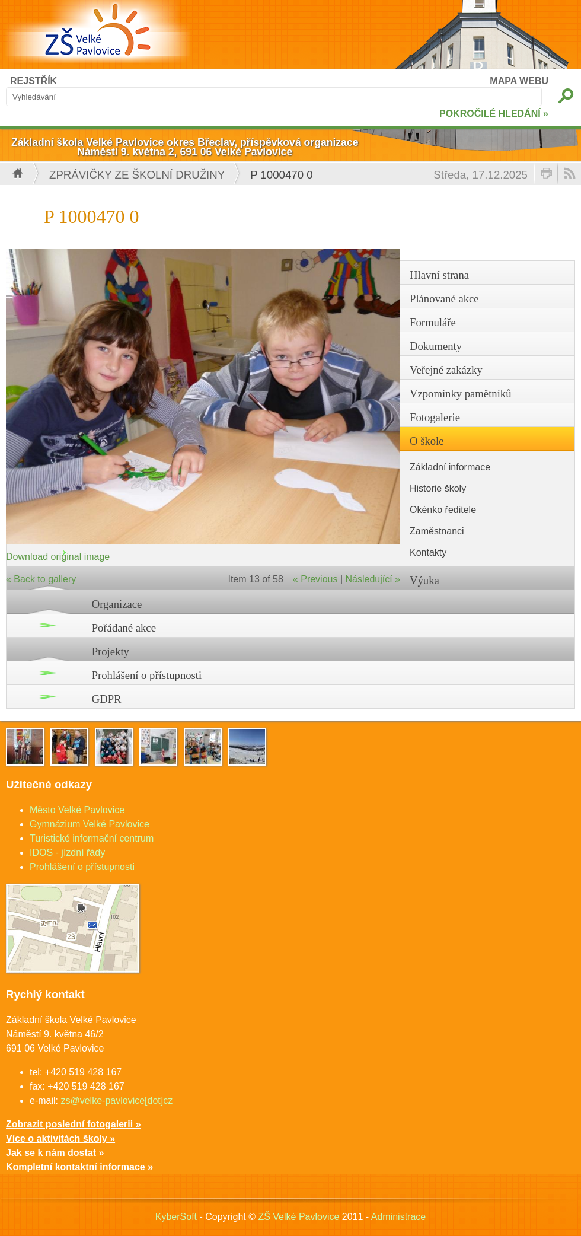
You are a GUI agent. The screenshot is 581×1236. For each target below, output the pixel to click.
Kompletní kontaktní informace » (79, 1167)
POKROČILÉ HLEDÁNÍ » (493, 114)
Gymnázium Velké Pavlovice (89, 824)
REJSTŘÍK (33, 81)
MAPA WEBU (519, 81)
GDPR (107, 699)
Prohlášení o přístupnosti (147, 675)
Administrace (398, 1217)
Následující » (373, 579)
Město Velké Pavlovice (77, 810)
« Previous (315, 579)
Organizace (117, 604)
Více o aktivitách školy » (60, 1138)
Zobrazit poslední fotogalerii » (73, 1124)
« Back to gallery (41, 579)
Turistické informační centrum (92, 838)
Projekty (110, 651)
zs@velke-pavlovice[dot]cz (116, 1100)
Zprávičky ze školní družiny (137, 174)
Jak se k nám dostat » (55, 1153)
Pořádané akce (124, 628)
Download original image (58, 557)
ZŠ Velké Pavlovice (298, 1217)
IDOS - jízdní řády (67, 853)
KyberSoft (176, 1217)
